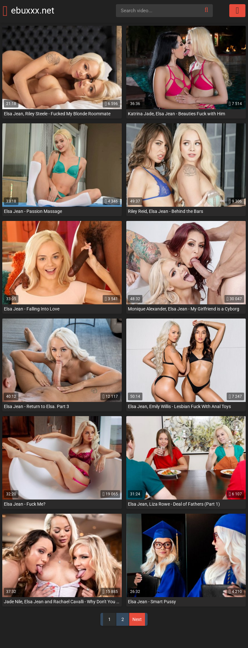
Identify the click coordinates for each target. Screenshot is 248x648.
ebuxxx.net (41, 10)
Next (137, 619)
